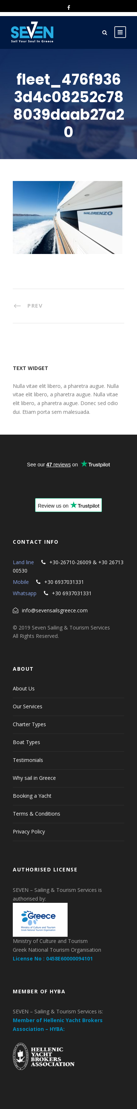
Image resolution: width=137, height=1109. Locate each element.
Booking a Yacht (32, 795)
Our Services (27, 706)
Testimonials (28, 759)
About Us (24, 688)
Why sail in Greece (34, 777)
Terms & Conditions (36, 813)
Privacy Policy (29, 831)
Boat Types (26, 742)
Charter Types (29, 724)
